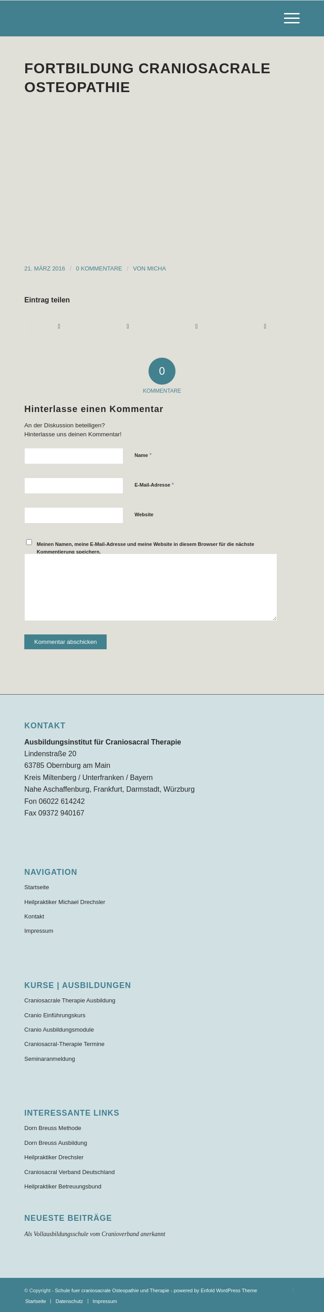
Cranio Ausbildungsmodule (59, 1029)
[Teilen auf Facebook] (59, 326)
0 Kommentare (99, 268)
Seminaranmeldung (49, 1058)
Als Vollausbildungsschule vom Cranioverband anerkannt (94, 1234)
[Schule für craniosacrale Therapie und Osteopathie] (134, 18)
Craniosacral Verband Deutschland (69, 1172)
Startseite (36, 887)
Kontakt (34, 916)
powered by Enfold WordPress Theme (215, 1290)
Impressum (38, 930)
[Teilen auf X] (128, 326)
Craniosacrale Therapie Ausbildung (69, 1000)
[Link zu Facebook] (293, 1289)
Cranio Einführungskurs (55, 1015)
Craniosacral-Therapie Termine (64, 1044)
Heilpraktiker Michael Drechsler (64, 902)
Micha (156, 268)
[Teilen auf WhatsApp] (196, 326)
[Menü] (287, 18)
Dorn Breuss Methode (52, 1128)
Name (143, 455)
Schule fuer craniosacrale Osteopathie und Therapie (112, 1290)
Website (144, 514)
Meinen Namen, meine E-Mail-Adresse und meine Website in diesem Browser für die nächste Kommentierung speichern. (145, 547)
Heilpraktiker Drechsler (53, 1157)
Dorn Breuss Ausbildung (55, 1142)
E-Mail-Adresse (154, 484)
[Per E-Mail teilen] (265, 326)
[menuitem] (287, 18)
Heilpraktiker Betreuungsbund (62, 1186)
